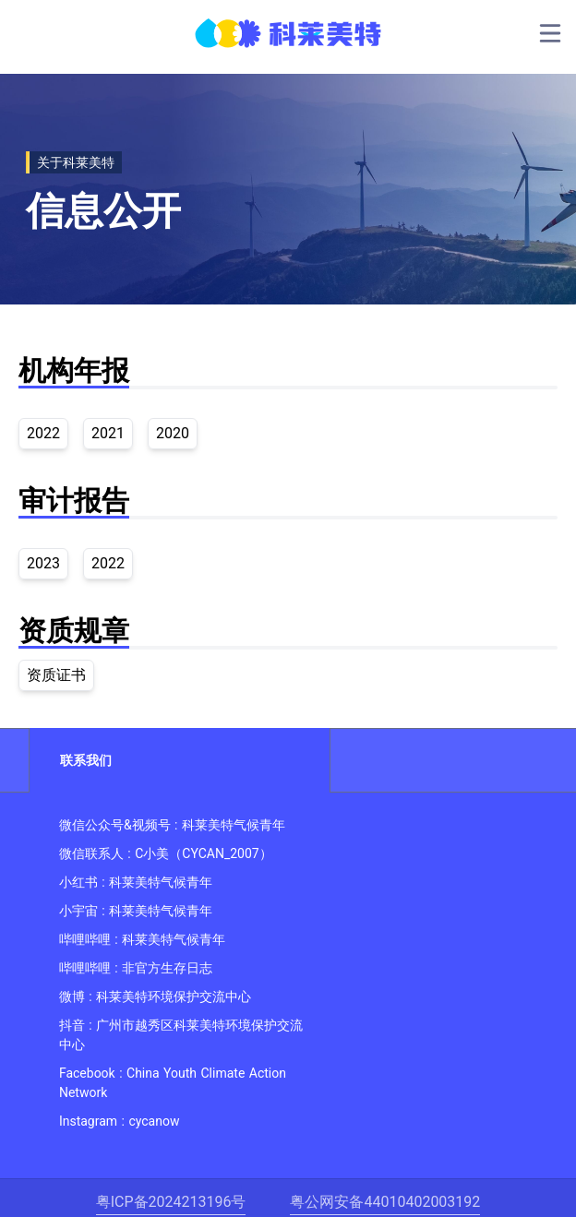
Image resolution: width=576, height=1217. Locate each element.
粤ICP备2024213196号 (171, 1202)
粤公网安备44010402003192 (385, 1202)
